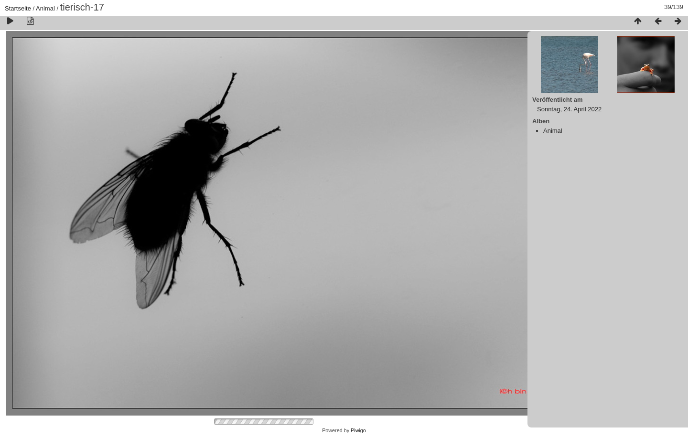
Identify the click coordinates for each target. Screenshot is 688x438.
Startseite (18, 8)
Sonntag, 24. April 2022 (569, 109)
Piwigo (358, 430)
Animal (45, 8)
